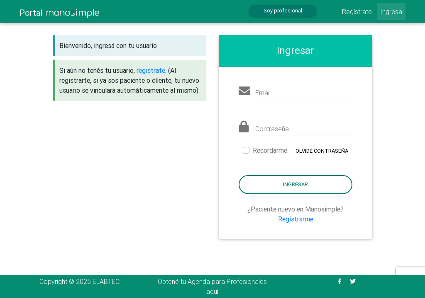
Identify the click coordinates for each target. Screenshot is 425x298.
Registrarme (295, 219)
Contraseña (272, 129)
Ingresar (295, 184)
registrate (151, 70)
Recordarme (270, 150)
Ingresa (391, 11)
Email (263, 93)
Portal (59, 12)
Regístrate (357, 11)
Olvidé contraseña (322, 150)
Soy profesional (283, 10)
